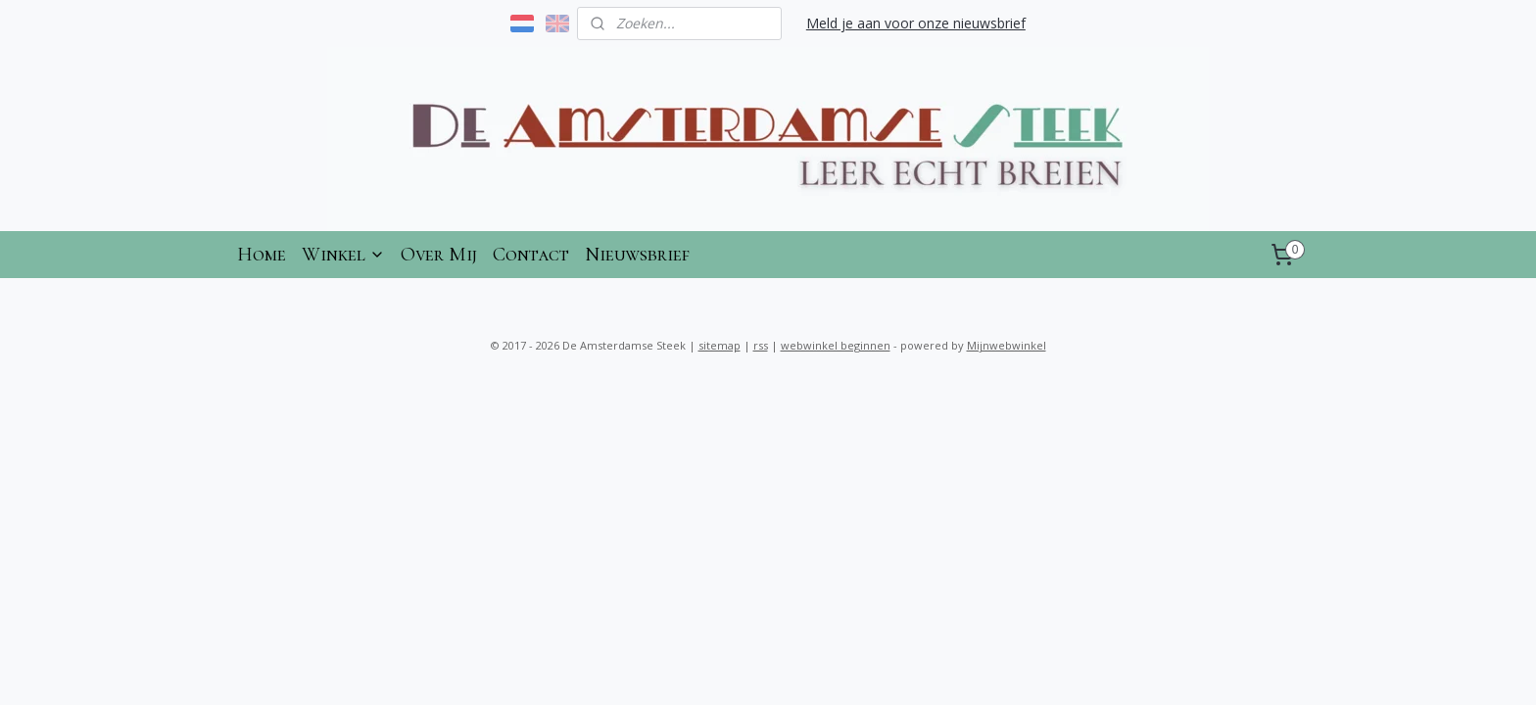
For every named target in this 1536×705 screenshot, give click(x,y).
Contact (531, 254)
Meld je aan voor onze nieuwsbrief (916, 23)
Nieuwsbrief (637, 254)
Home (261, 254)
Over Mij (439, 254)
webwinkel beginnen (835, 345)
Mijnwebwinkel (1006, 345)
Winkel (343, 254)
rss (760, 345)
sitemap (719, 345)
